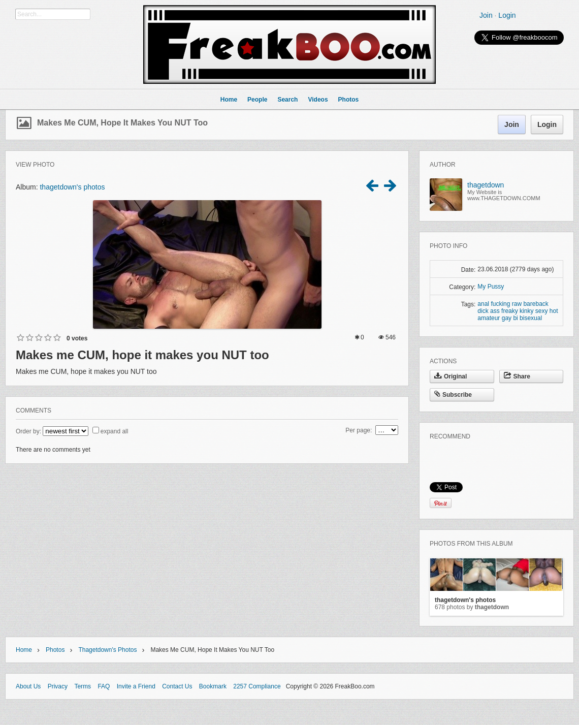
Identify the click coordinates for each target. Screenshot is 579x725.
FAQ (104, 686)
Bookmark (213, 686)
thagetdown (485, 185)
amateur (488, 318)
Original (450, 376)
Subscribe (453, 395)
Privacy (58, 686)
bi (515, 318)
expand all (114, 431)
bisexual (531, 318)
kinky (526, 310)
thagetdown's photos (72, 187)
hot (554, 310)
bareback (535, 303)
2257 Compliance (256, 686)
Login (507, 15)
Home (24, 649)
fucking (500, 303)
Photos (55, 649)
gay (506, 318)
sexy (541, 310)
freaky (509, 310)
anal (483, 303)
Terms (82, 686)
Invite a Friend (136, 686)
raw (517, 303)
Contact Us (177, 686)
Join (486, 15)
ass (495, 310)
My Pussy (490, 286)
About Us (28, 686)
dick (482, 310)
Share (517, 376)
